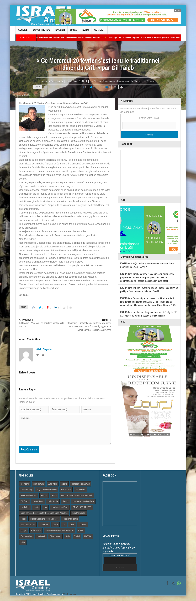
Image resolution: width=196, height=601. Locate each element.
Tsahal (77, 536)
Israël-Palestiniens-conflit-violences (44, 518)
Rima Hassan (55, 536)
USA (23, 542)
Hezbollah (25, 507)
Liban (72, 524)
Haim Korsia (53, 501)
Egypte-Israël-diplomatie (47, 489)
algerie (64, 484)
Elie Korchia (66, 489)
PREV (80, 530)
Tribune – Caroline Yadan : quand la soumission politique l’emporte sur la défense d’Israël (149, 289)
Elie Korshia (80, 489)
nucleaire (82, 524)
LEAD (55, 524)
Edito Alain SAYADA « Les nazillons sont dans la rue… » (42, 323)
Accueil (22, 31)
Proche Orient (26, 536)
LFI (63, 524)
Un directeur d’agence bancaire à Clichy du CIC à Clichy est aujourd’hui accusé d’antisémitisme (148, 314)
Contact (99, 31)
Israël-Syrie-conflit (70, 518)
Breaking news (109, 81)
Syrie (68, 536)
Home (19, 95)
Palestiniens (36, 530)
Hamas (65, 501)
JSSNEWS (44, 524)
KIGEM (123, 263)
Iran (45, 507)
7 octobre (25, 484)
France (120, 81)
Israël (127, 81)
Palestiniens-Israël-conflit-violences (59, 530)
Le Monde (135, 81)
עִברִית (74, 31)
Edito (86, 31)
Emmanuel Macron (28, 495)
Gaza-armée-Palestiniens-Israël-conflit (76, 495)
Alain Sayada (57, 81)
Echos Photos (41, 31)
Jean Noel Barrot (28, 524)
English (60, 31)
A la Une (97, 81)
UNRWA (87, 536)
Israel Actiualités (78, 513)
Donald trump (26, 489)
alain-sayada (38, 484)
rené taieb (41, 536)
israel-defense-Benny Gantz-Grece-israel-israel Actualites (44, 513)
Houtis (36, 507)
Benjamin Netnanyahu (81, 484)
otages (24, 530)
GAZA (54, 495)
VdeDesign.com (69, 594)
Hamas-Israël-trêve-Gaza (83, 501)
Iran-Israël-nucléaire (59, 507)
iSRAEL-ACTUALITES (82, 507)
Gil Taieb (24, 501)
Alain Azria (52, 484)
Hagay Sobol (38, 501)
